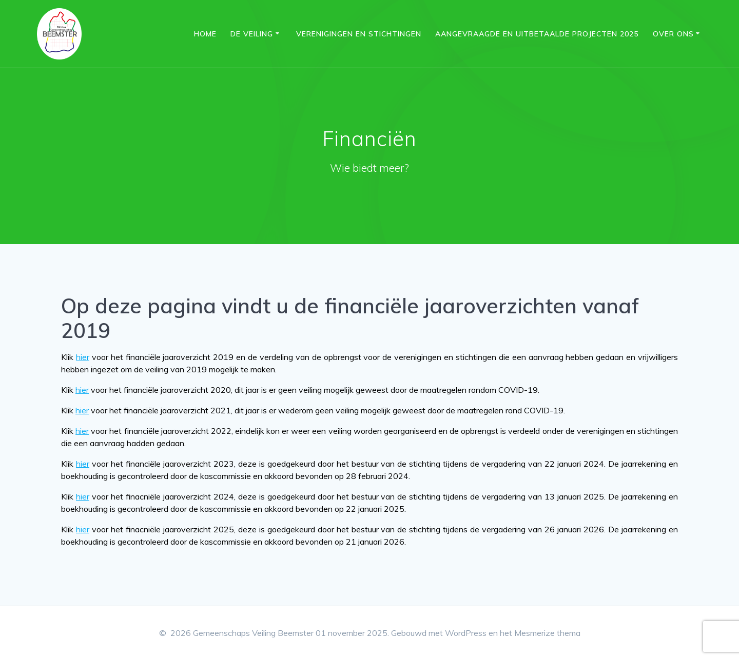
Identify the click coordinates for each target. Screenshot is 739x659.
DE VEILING (251, 33)
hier (82, 357)
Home (205, 33)
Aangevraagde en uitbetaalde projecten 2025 (536, 33)
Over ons (673, 33)
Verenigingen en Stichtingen (358, 33)
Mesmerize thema (547, 633)
